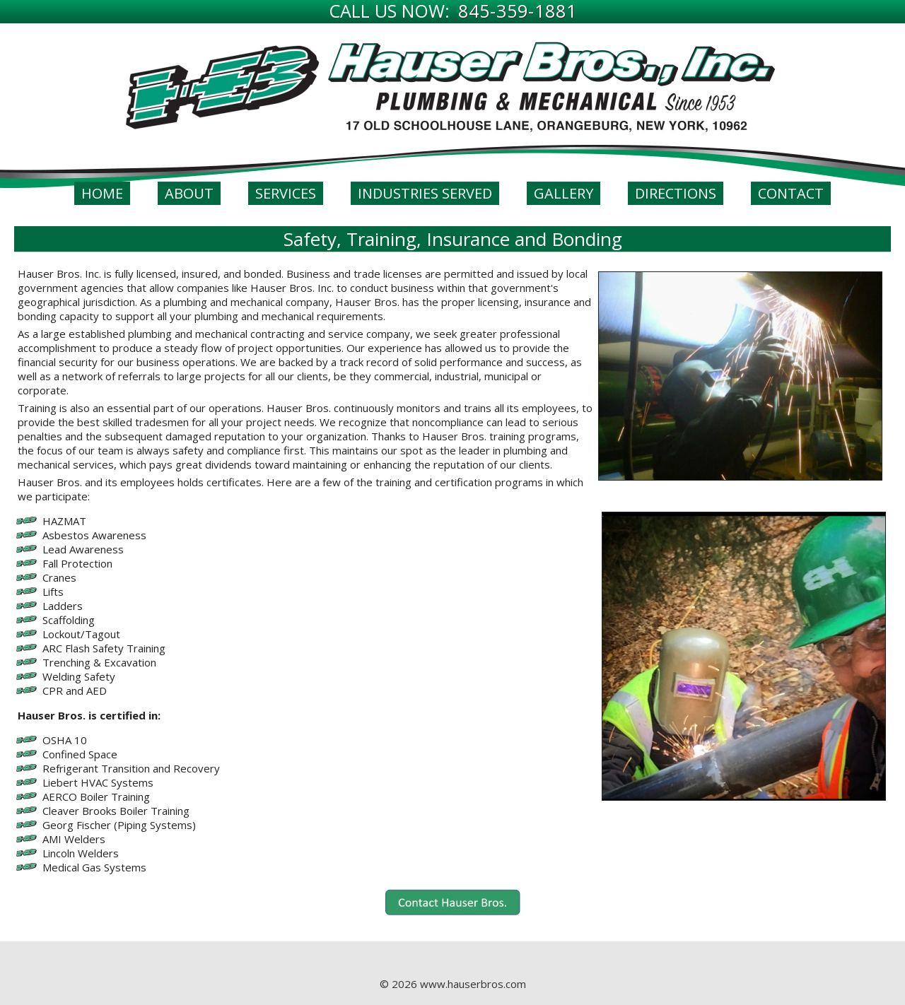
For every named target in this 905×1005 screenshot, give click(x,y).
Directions (675, 193)
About (189, 193)
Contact (791, 193)
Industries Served (425, 193)
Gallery (563, 193)
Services (285, 193)
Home (102, 193)
